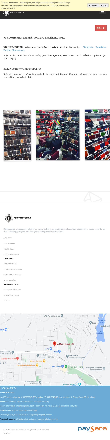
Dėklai (7, 50)
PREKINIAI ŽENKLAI (12, 290)
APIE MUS (7, 238)
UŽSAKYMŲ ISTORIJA (12, 275)
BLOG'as (6, 301)
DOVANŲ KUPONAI (11, 295)
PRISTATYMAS (9, 243)
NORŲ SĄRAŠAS (9, 280)
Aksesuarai (18, 50)
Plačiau (104, 5)
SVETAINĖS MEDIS (11, 255)
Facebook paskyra (8, 419)
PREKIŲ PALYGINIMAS (12, 269)
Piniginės (88, 47)
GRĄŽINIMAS (8, 249)
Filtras (101, 28)
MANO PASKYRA (10, 264)
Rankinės (101, 47)
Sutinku (94, 5)
